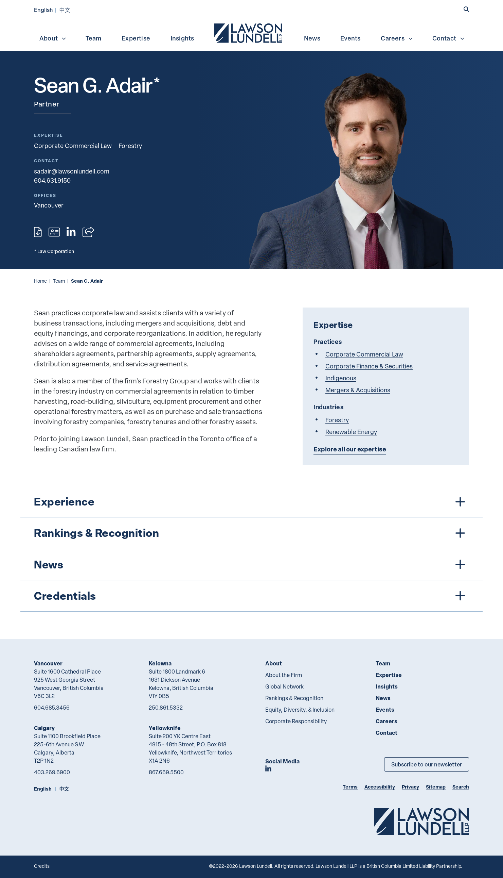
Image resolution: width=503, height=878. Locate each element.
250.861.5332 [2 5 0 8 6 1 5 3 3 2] (166, 707)
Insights (182, 38)
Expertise (136, 38)
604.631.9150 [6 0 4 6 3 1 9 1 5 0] (52, 180)
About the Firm (283, 675)
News (312, 38)
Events (350, 38)
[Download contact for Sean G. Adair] (54, 232)
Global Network (284, 686)
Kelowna (160, 663)
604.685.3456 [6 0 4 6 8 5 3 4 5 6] (52, 707)
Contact (448, 38)
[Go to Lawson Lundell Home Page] (421, 821)
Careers (397, 38)
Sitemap (436, 786)
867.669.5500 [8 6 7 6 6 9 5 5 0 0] (166, 772)
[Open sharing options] (88, 232)
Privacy (410, 786)
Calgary (44, 728)
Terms (350, 786)
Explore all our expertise (349, 449)
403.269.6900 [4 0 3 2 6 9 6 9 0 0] (52, 772)
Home (40, 281)
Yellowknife (165, 728)
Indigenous (340, 378)
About (53, 38)
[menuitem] (249, 32)
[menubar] (251, 32)
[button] (466, 9)
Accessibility (379, 786)
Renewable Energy (351, 431)
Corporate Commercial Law (73, 145)
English (43, 10)
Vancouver (48, 663)
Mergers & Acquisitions (357, 389)
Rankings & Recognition (294, 698)
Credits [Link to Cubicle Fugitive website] (42, 866)
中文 (64, 10)
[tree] (251, 549)
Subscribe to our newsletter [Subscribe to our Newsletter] (426, 764)
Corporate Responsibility (296, 721)
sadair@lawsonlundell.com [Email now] (71, 171)
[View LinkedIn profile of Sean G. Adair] (71, 232)
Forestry (130, 145)
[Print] (38, 232)
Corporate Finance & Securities (369, 366)
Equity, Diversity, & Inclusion (300, 709)
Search (460, 786)
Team (94, 38)
